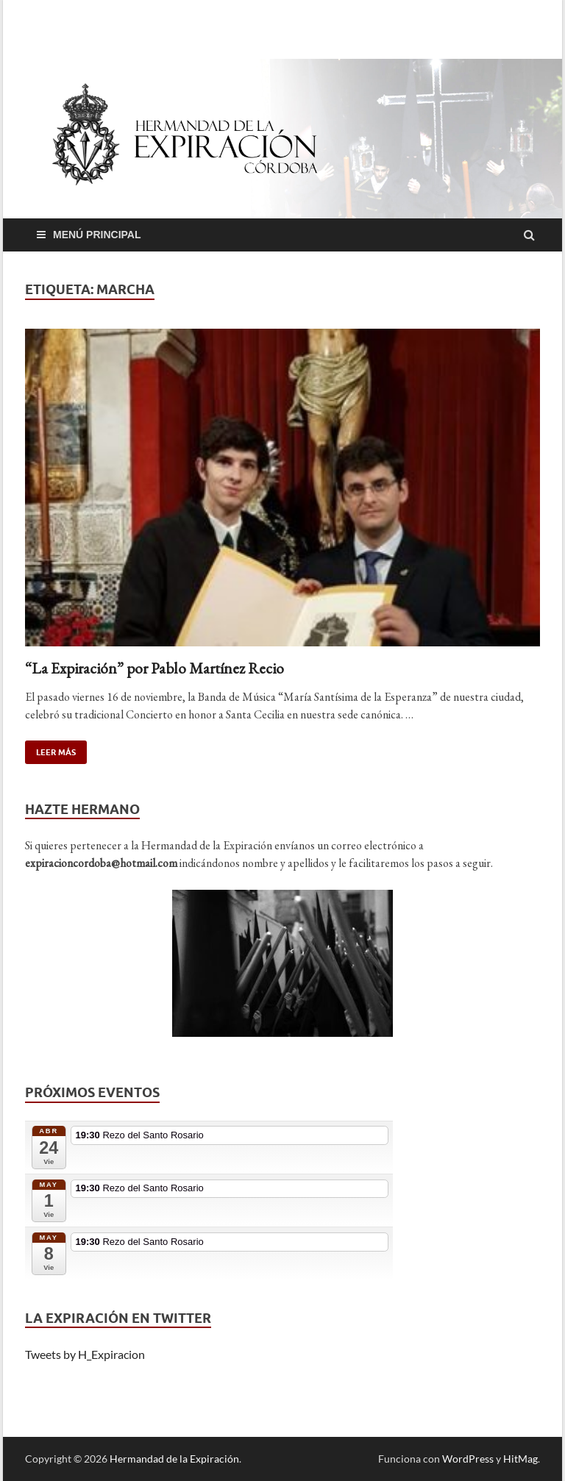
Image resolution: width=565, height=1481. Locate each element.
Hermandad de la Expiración (174, 1458)
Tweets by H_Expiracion (85, 1354)
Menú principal (97, 234)
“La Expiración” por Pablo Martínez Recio (154, 668)
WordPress (468, 1458)
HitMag (520, 1458)
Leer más (50, 748)
